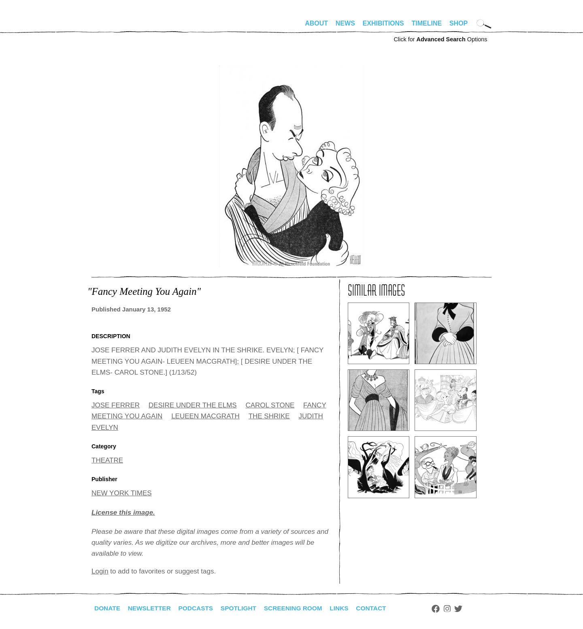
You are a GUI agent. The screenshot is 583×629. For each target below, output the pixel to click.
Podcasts (199, 608)
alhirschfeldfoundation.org (115, 27)
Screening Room (299, 608)
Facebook (445, 609)
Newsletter (151, 608)
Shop (458, 23)
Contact (380, 608)
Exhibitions (383, 23)
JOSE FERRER (115, 405)
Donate (107, 608)
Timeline (427, 23)
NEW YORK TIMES (121, 493)
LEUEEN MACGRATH (205, 416)
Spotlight (243, 608)
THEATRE (107, 460)
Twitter (468, 609)
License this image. (123, 512)
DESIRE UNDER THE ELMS (193, 405)
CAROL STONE (269, 405)
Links (347, 608)
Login (100, 571)
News (345, 23)
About (316, 23)
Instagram (456, 609)
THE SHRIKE (269, 416)
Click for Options (440, 39)
